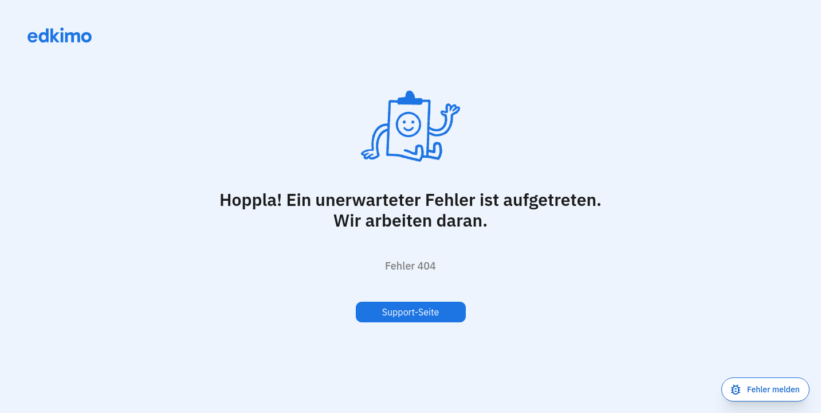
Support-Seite (410, 312)
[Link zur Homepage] (60, 35)
